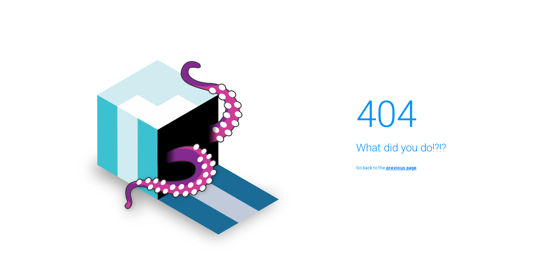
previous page (401, 167)
